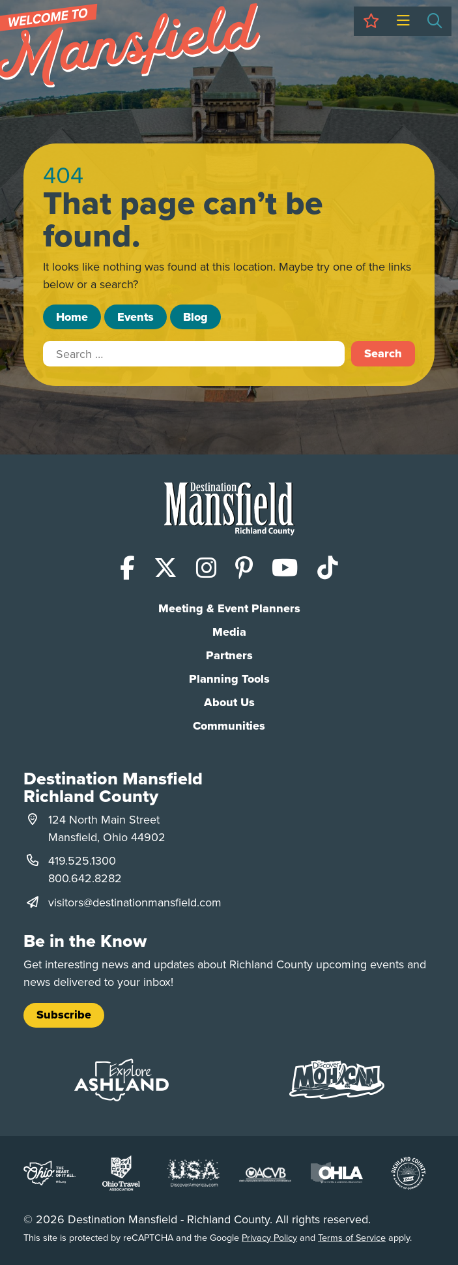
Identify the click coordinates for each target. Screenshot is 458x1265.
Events (135, 316)
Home (72, 316)
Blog (195, 316)
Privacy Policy (269, 1237)
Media (229, 631)
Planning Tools (229, 678)
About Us (229, 702)
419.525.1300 (82, 860)
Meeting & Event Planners (229, 608)
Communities (229, 725)
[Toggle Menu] (403, 21)
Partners (229, 655)
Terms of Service (352, 1237)
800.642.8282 (85, 878)
